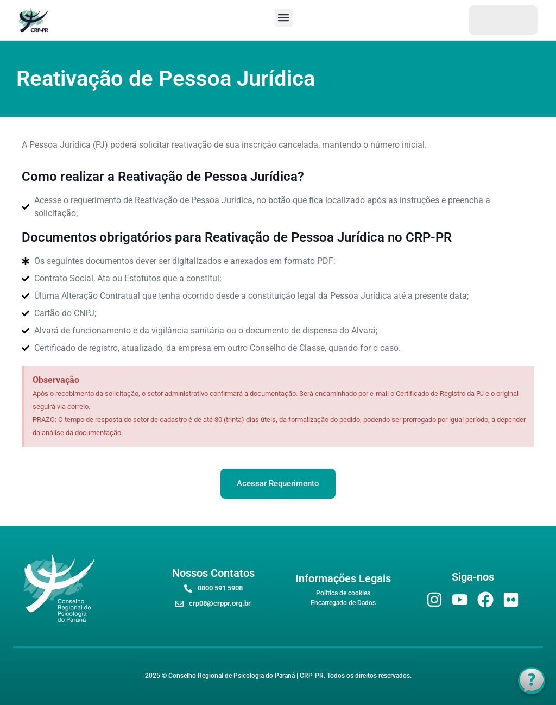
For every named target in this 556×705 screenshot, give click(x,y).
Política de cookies (343, 593)
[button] (284, 18)
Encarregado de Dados (343, 603)
